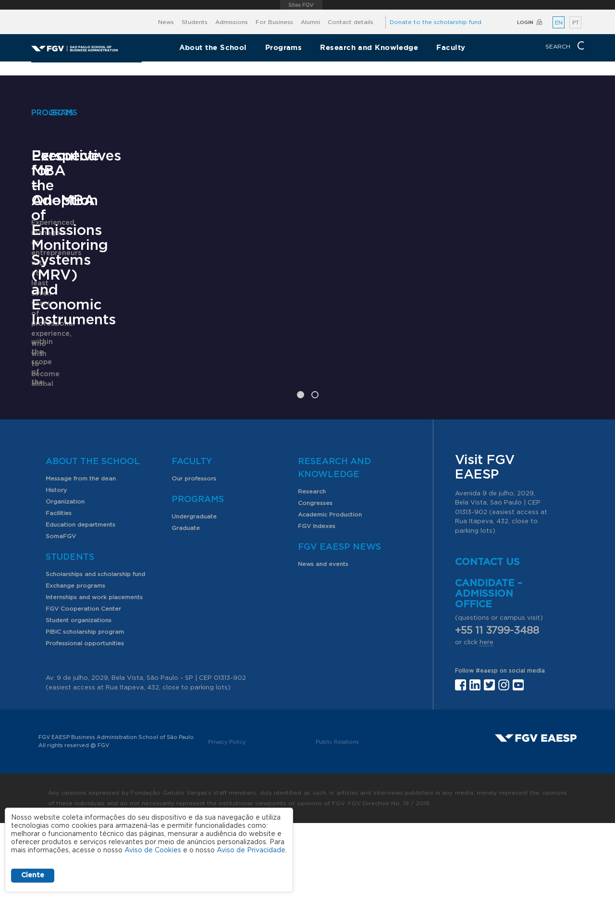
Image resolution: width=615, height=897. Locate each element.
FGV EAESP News (339, 621)
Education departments (80, 599)
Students (195, 22)
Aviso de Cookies (152, 850)
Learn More (51, 408)
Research (312, 565)
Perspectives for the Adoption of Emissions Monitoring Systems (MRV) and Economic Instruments (304, 361)
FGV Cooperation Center (83, 683)
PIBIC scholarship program (85, 706)
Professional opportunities (85, 717)
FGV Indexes (316, 600)
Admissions (231, 22)
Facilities (59, 587)
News (166, 22)
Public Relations (337, 816)
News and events (323, 638)
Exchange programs (75, 660)
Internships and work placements (94, 671)
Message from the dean (81, 552)
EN (559, 22)
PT (575, 22)
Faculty (450, 47)
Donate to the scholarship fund (435, 22)
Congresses (315, 577)
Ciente (32, 875)
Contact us (487, 636)
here (486, 716)
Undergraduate (194, 590)
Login (525, 22)
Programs (283, 47)
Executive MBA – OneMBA (90, 331)
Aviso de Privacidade (251, 850)
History (56, 564)
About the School (213, 47)
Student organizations (78, 694)
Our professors (194, 552)
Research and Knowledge (369, 47)
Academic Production (330, 588)
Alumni (310, 22)
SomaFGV (61, 610)
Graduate (186, 602)
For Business (274, 22)
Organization (65, 575)
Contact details (350, 22)
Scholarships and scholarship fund (95, 648)
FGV (301, 5)
